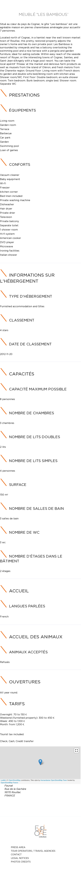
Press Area (18, 847)
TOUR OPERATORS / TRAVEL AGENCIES (33, 851)
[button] (76, 750)
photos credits (21, 862)
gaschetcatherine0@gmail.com (45, 806)
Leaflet (3, 780)
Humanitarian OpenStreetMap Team (54, 780)
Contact (16, 854)
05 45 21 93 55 (58, 802)
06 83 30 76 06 (39, 802)
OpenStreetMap (15, 780)
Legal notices (20, 858)
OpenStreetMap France (9, 783)
